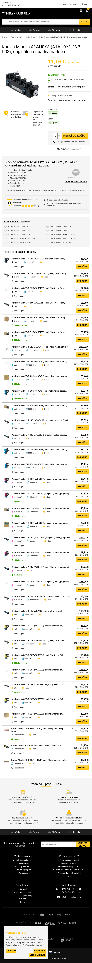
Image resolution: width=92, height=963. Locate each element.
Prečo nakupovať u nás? (69, 860)
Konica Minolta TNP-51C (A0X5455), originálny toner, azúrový (39, 405)
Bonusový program (23, 870)
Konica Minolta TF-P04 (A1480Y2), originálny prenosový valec (39, 760)
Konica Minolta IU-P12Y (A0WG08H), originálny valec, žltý (38, 640)
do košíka (82, 266)
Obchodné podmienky (23, 895)
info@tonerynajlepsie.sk (71, 897)
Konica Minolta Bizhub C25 (18, 226)
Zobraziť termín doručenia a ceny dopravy (66, 87)
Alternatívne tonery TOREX (69, 866)
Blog (69, 876)
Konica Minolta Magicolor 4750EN (63, 238)
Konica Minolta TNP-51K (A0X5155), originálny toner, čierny (38, 332)
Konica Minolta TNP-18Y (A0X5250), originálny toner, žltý (37, 699)
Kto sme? (23, 889)
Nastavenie (39, 951)
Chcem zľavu (82, 844)
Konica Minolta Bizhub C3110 (19, 230)
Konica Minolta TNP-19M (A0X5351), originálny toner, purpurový (40, 582)
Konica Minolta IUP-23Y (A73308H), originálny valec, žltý (37, 684)
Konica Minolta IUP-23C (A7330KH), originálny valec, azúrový (39, 435)
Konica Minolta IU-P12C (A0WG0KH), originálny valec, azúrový (40, 347)
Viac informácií (37, 945)
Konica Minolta (30, 37)
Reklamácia (23, 873)
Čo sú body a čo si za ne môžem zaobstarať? (68, 100)
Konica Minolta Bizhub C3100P (62, 226)
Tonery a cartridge (16, 37)
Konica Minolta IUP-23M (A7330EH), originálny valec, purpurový (40, 567)
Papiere (34, 30)
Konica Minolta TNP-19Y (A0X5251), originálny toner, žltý (37, 670)
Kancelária (76, 30)
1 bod (45, 262)
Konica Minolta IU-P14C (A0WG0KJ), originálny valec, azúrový (40, 420)
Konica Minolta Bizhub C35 (60, 230)
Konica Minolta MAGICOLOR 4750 (63, 234)
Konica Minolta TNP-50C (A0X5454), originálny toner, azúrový (39, 391)
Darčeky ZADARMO (69, 863)
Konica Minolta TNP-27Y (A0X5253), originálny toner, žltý (37, 626)
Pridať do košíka (74, 135)
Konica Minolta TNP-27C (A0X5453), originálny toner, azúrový (39, 464)
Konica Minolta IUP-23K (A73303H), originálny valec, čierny (38, 303)
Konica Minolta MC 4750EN (60, 242)
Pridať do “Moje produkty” (69, 149)
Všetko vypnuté (37, 955)
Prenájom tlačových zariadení (69, 873)
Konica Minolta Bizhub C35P (19, 234)
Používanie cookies (23, 892)
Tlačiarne (54, 30)
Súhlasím (11, 951)
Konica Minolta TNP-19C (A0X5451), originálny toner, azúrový (39, 361)
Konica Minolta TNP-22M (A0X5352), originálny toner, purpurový (40, 523)
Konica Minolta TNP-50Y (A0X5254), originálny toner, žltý (37, 655)
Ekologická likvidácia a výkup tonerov (69, 870)
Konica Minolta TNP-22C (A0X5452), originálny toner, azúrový (39, 376)
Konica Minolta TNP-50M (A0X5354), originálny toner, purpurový (40, 552)
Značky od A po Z (23, 866)
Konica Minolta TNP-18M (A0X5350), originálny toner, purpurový (40, 479)
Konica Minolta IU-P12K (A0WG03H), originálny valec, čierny (39, 273)
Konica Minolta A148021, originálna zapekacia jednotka (36, 745)
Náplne (14, 30)
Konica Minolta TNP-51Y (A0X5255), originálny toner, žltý (37, 714)
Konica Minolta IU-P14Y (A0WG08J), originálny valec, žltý (37, 611)
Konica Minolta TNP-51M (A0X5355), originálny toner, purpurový (40, 508)
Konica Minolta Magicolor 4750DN (21, 238)
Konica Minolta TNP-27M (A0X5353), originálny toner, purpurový (40, 494)
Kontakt (85, 4)
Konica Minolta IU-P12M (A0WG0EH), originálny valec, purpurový (41, 538)
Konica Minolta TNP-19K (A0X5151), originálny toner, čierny (38, 288)
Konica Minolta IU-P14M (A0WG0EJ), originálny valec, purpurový (41, 596)
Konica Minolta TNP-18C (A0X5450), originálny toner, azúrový (39, 450)
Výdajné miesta (23, 863)
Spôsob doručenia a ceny (23, 860)
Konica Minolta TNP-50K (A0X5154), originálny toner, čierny (38, 317)
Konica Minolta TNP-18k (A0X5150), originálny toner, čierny (38, 259)
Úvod (5, 37)
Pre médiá (23, 899)
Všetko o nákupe (70, 4)
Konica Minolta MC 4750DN (19, 242)
